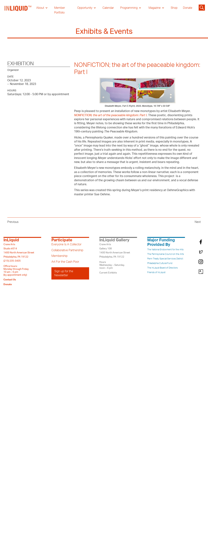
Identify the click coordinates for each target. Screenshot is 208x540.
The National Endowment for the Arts (165, 249)
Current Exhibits (108, 273)
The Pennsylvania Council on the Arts (165, 254)
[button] (42, 8)
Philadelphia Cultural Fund (159, 263)
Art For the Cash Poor (65, 261)
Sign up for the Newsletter (63, 273)
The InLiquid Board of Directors (162, 268)
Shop (174, 7)
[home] (18, 10)
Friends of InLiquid (156, 272)
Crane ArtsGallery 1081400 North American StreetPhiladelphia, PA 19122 (114, 250)
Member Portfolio (59, 10)
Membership (59, 255)
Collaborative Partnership (67, 250)
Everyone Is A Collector (66, 244)
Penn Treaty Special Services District (165, 259)
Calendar (108, 7)
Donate (187, 7)
